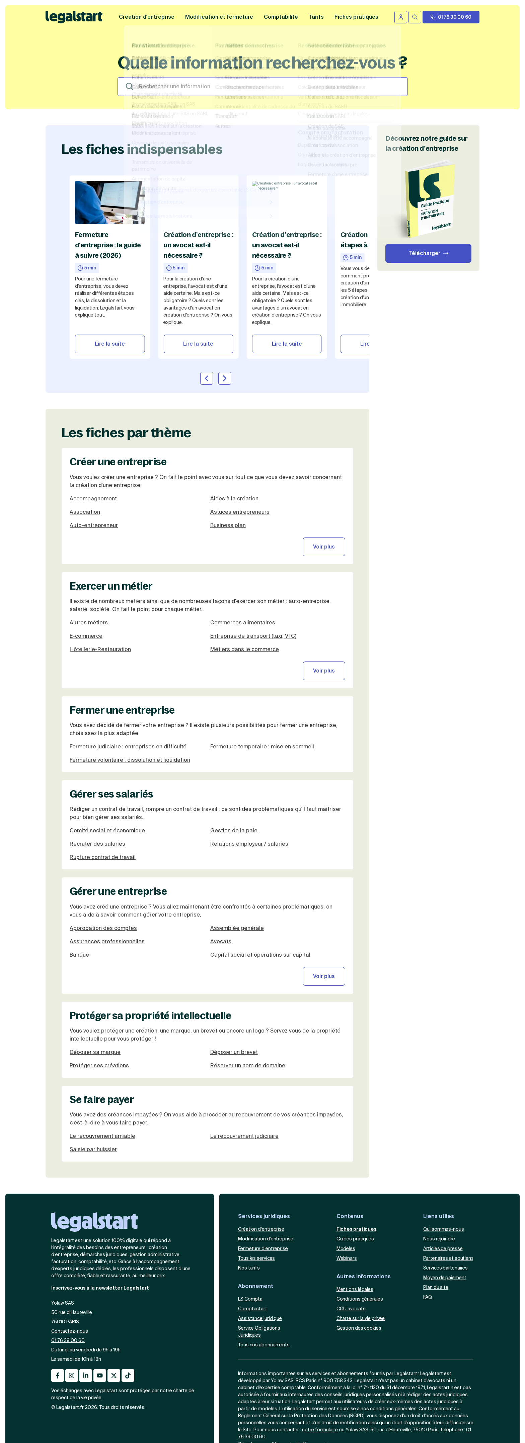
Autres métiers (89, 562)
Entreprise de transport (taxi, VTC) (253, 575)
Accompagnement (93, 438)
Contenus (349, 1156)
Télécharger (424, 253)
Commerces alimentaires (242, 562)
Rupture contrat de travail (103, 797)
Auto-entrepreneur (94, 465)
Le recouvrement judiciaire (244, 1075)
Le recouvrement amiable (102, 1075)
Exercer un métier (111, 525)
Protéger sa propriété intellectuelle (150, 955)
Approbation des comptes (103, 867)
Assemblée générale (237, 867)
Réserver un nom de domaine (247, 1005)
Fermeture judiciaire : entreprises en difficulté (128, 686)
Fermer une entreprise (122, 649)
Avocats (220, 881)
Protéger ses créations (99, 1005)
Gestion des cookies (358, 1268)
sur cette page (328, 1384)
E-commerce (86, 575)
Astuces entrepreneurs (240, 451)
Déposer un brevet (234, 991)
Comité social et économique (107, 770)
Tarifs (316, 16)
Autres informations (363, 1216)
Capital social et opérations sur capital (260, 894)
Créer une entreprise (118, 401)
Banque (79, 894)
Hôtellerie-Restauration (100, 589)
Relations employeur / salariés (249, 784)
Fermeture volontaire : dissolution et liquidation (130, 699)
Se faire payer (102, 1039)
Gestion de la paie (233, 770)
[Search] (263, 86)
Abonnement (255, 1225)
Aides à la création (234, 438)
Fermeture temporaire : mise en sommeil (262, 686)
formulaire (326, 1369)
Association (85, 451)
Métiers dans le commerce (244, 589)
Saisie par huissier (93, 1089)
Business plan (228, 465)
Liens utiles (438, 1156)
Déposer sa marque (95, 991)
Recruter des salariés (97, 784)
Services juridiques (264, 1156)
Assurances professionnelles (107, 881)
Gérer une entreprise (118, 831)
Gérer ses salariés (111, 733)
